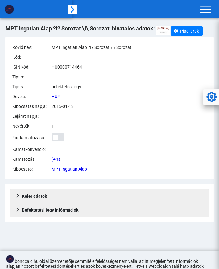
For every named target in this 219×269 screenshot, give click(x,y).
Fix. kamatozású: (28, 137)
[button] (187, 31)
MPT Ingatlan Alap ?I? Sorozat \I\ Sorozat (91, 47)
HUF (56, 96)
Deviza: (19, 96)
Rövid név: (22, 47)
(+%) (56, 159)
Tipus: (18, 76)
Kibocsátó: (22, 169)
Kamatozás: (23, 159)
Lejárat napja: (25, 116)
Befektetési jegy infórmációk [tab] (46, 210)
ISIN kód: (20, 67)
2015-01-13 (63, 106)
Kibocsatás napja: (29, 106)
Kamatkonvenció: (29, 149)
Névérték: (21, 126)
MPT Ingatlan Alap (69, 169)
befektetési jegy (66, 86)
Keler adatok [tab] (31, 196)
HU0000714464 (67, 67)
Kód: (16, 57)
